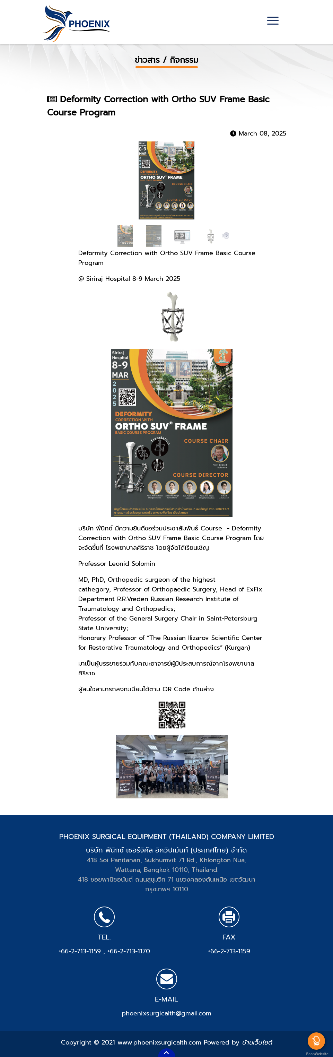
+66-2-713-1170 (128, 951)
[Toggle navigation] (273, 21)
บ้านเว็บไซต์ (257, 1042)
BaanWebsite (316, 1054)
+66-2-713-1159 (81, 951)
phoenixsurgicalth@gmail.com (166, 1013)
